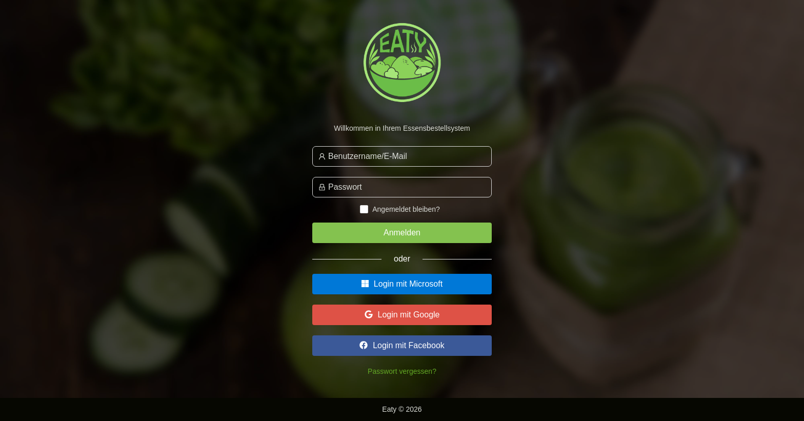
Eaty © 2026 (401, 409)
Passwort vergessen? (402, 371)
